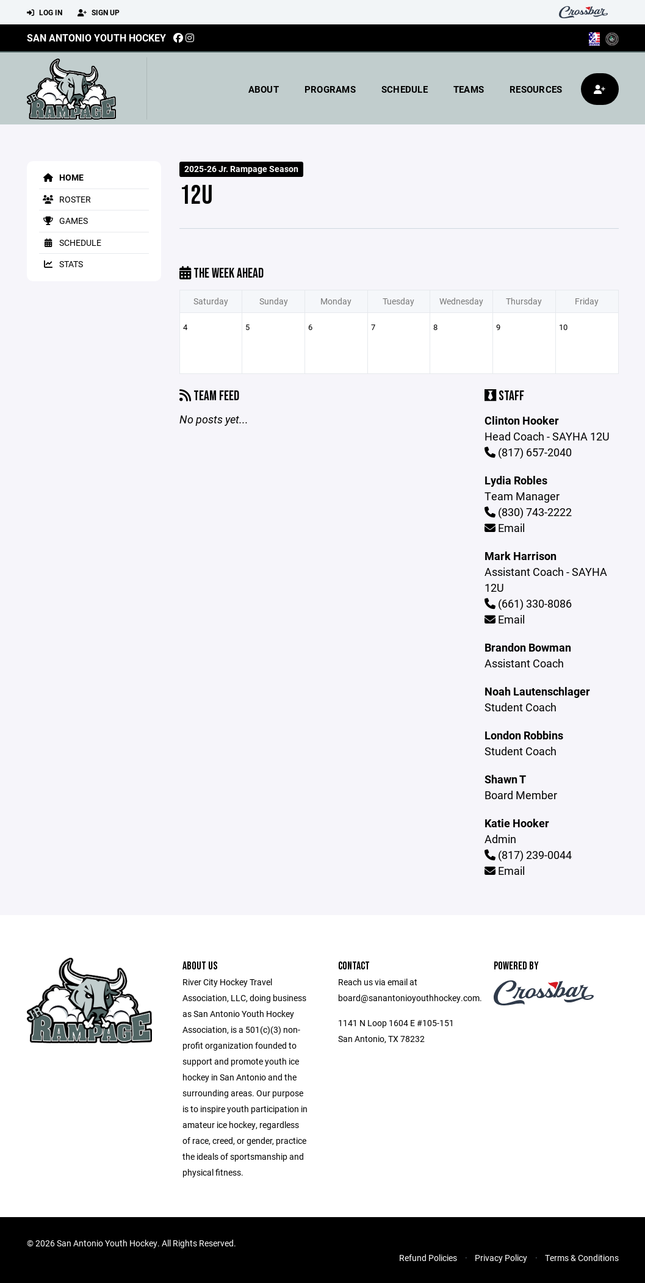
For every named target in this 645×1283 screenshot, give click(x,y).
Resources (536, 89)
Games (63, 220)
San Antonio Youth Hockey (96, 37)
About (263, 89)
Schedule (404, 89)
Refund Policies (428, 1257)
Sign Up (98, 12)
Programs (330, 89)
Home (61, 177)
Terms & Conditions (582, 1257)
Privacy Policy (501, 1257)
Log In (44, 12)
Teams (468, 89)
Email (505, 527)
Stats (61, 264)
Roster (65, 199)
